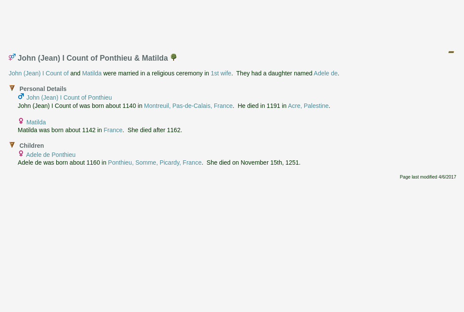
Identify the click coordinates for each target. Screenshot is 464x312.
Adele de (326, 73)
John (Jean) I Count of (39, 73)
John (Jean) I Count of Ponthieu (69, 97)
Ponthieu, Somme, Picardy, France (155, 162)
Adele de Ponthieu (50, 154)
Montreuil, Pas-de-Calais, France (188, 105)
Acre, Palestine (308, 105)
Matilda (92, 73)
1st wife (221, 73)
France (112, 130)
